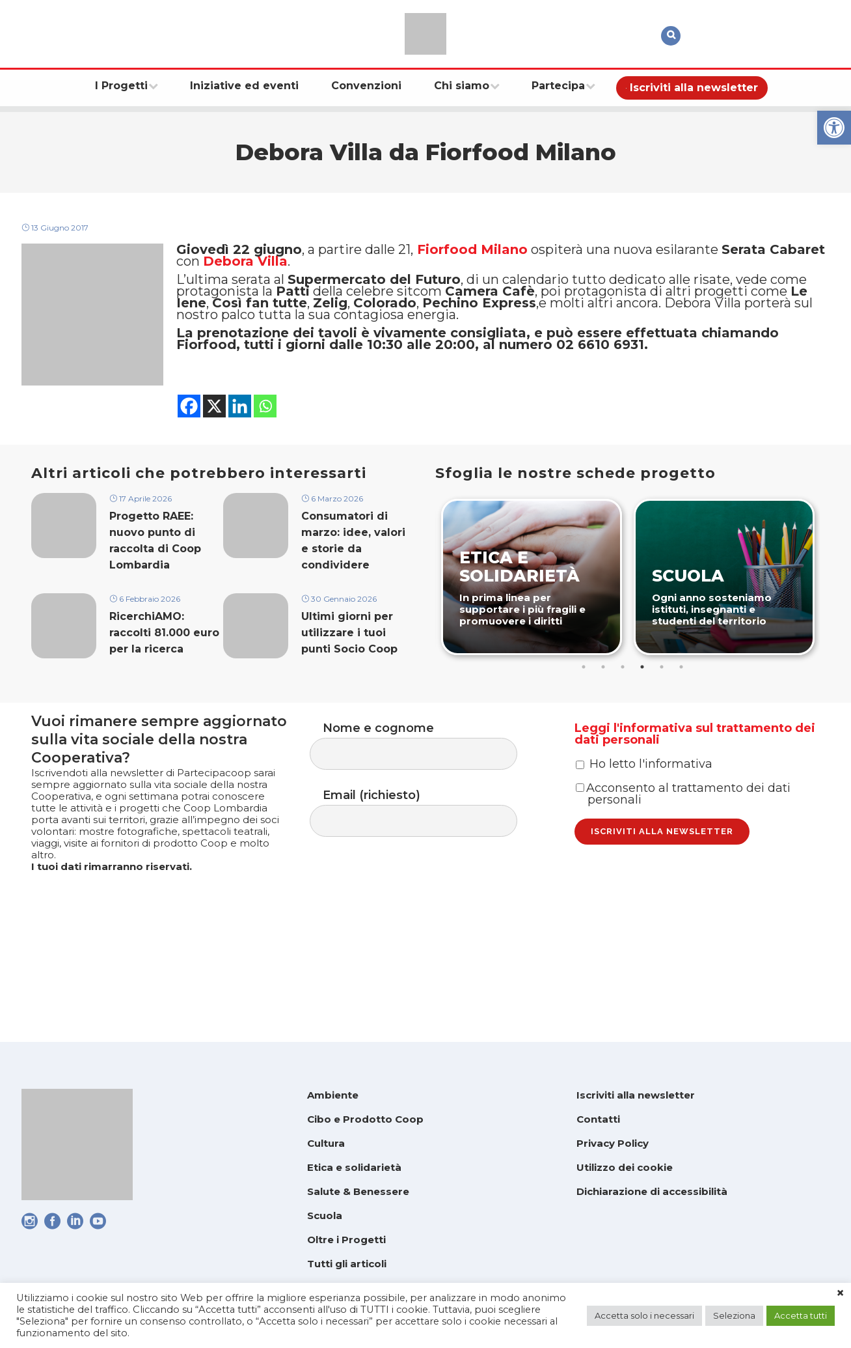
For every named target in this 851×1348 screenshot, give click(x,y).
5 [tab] (663, 724)
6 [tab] (683, 724)
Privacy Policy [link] (612, 1143)
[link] (834, 128)
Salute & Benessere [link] (358, 1191)
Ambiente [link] (332, 1095)
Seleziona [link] (734, 1315)
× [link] (840, 1293)
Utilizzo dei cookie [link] (624, 1167)
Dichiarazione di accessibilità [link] (651, 1191)
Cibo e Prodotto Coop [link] (365, 1119)
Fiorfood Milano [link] (472, 257)
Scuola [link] (324, 1215)
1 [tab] (585, 724)
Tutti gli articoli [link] (346, 1263)
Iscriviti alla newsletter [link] (635, 1095)
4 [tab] (644, 724)
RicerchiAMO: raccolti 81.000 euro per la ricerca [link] (164, 699)
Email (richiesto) (426, 882)
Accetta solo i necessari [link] (644, 1315)
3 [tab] (624, 724)
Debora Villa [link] (245, 274)
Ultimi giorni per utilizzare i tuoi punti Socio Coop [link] (349, 699)
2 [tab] (605, 724)
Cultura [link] (326, 1143)
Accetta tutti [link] (800, 1315)
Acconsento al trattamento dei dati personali (683, 884)
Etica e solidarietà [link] (354, 1167)
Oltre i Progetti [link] (346, 1239)
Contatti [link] (598, 1119)
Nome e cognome (426, 809)
